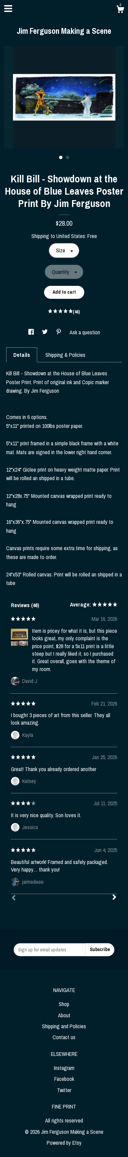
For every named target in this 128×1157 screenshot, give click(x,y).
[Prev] (13, 898)
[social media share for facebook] (31, 332)
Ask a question (85, 332)
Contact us (64, 1037)
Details (21, 355)
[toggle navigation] (8, 8)
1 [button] (60, 157)
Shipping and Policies (64, 1026)
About (64, 1015)
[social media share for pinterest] (59, 332)
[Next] (114, 898)
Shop (64, 1004)
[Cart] (120, 10)
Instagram (64, 1068)
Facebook (64, 1079)
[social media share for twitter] (45, 332)
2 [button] (67, 157)
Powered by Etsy (64, 1142)
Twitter (64, 1090)
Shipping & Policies (65, 355)
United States (70, 236)
